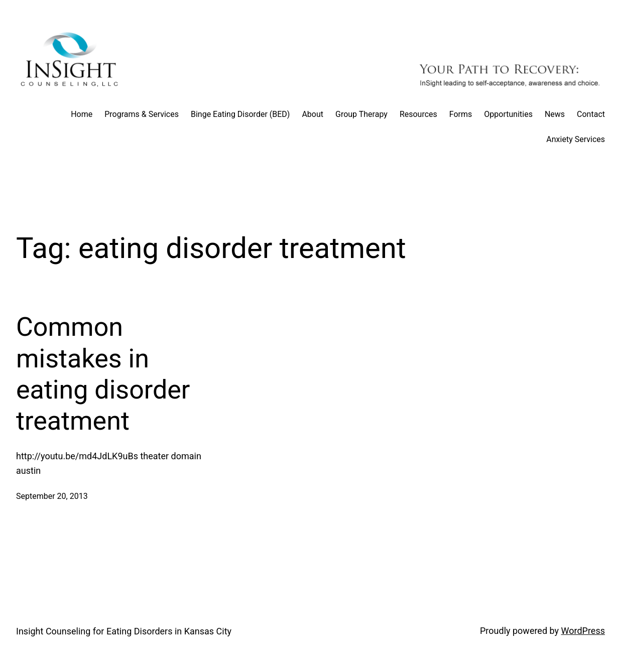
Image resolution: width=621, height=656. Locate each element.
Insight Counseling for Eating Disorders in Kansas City (123, 631)
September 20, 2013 (52, 496)
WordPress (583, 630)
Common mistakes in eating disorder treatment (103, 374)
